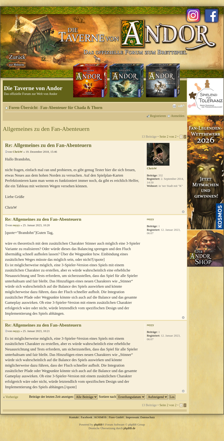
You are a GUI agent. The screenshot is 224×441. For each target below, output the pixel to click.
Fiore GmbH (116, 417)
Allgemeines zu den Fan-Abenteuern (46, 129)
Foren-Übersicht (23, 107)
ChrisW (18, 151)
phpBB (98, 424)
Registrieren (158, 116)
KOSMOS (100, 417)
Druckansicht (174, 106)
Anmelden (177, 116)
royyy (16, 225)
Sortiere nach (122, 396)
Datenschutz (147, 417)
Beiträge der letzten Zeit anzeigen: (63, 396)
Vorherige (11, 397)
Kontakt (74, 417)
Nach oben (183, 211)
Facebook (86, 417)
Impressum (132, 417)
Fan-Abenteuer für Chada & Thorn (71, 107)
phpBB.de (129, 428)
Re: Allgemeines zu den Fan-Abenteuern (48, 145)
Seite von (168, 136)
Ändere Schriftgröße (181, 106)
